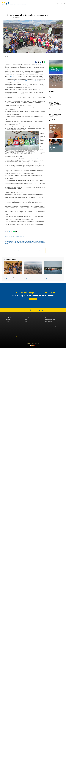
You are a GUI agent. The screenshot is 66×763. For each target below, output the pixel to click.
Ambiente (20, 238)
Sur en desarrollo (27, 242)
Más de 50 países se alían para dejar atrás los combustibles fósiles (55, 96)
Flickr (26, 325)
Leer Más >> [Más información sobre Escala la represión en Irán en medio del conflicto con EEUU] (51, 110)
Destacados (33, 240)
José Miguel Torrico (17, 241)
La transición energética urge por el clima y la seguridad (55, 115)
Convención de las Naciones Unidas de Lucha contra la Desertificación (25, 80)
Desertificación (27, 240)
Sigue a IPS (27, 317)
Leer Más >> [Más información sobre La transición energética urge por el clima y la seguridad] (51, 116)
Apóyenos (7, 323)
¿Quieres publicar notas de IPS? (11, 325)
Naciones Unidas (27, 241)
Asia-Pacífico (47, 323)
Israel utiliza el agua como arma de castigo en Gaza (55, 120)
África (46, 317)
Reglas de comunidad (29, 326)
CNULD (33, 238)
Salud (33, 9)
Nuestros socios (8, 319)
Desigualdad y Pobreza (14, 236)
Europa (46, 325)
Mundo (23, 241)
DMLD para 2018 (13, 76)
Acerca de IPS (8, 317)
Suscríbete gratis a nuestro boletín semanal (33, 295)
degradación (22, 240)
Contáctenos (7, 321)
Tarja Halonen (33, 242)
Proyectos (22, 242)
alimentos (16, 238)
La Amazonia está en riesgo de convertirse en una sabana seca (31, 276)
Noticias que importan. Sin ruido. (33, 292)
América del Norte (48, 321)
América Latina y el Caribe (27, 238)
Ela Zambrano (7, 61)
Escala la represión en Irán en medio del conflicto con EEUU (55, 109)
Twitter (26, 321)
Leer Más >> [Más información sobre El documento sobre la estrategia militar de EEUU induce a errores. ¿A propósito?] (51, 105)
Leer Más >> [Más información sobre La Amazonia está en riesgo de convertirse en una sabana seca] (25, 278)
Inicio (26, 319)
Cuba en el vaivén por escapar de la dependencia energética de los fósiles (53, 276)
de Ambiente (36, 158)
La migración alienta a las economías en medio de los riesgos (12, 276)
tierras (37, 242)
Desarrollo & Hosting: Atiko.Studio (33, 343)
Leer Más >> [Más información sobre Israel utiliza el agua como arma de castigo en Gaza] (51, 121)
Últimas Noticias (21, 236)
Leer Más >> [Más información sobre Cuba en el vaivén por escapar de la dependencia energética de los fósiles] (45, 278)
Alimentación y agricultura (9, 238)
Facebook (27, 323)
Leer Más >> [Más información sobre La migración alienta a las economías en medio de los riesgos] (6, 278)
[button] (64, 3)
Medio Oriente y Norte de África (51, 326)
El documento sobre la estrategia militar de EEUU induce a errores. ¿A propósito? (55, 103)
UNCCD (6, 243)
